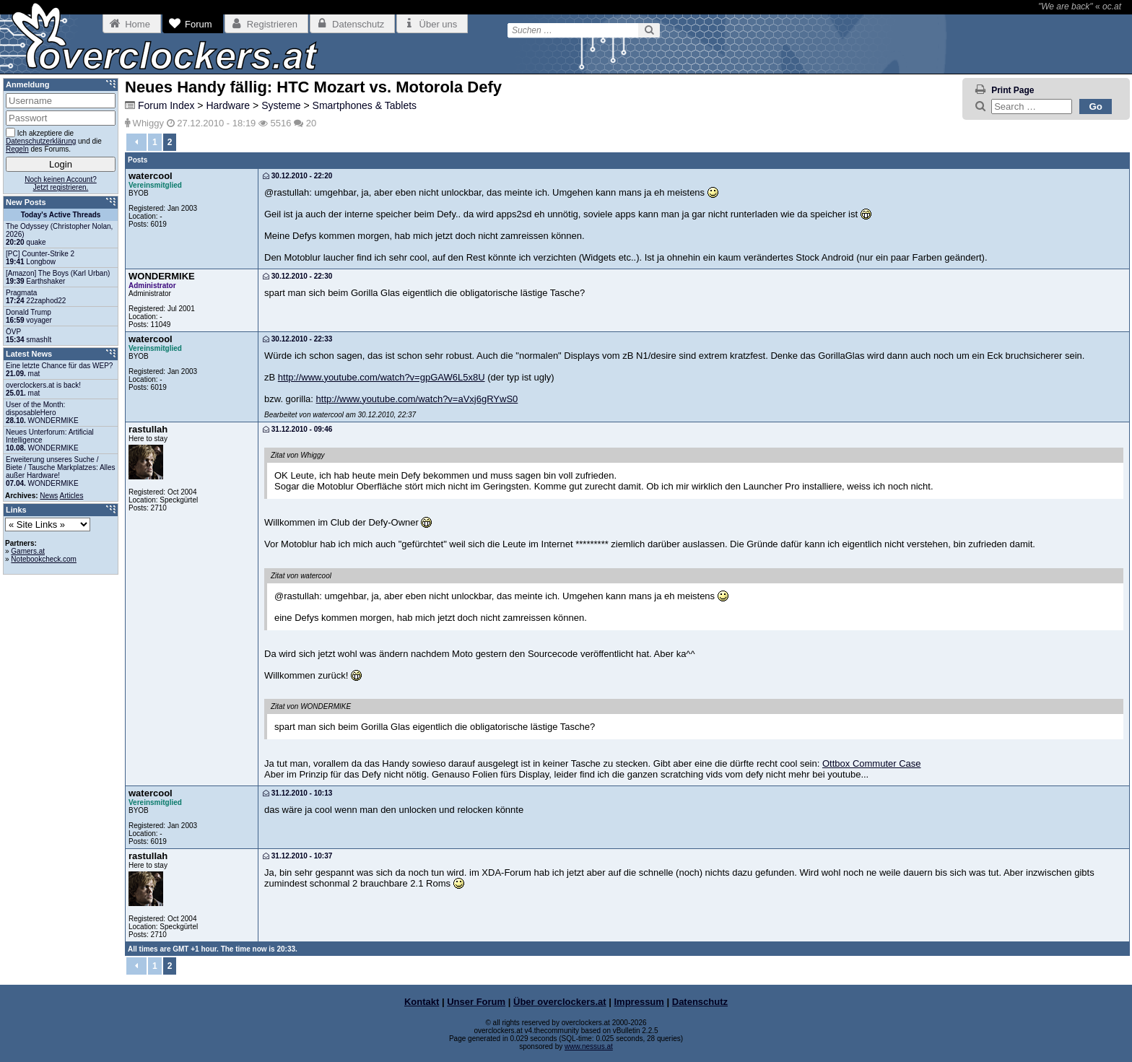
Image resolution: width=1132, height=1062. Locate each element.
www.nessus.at (589, 1046)
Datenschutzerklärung (41, 141)
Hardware (228, 105)
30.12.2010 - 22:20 (297, 176)
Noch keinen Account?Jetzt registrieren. (61, 183)
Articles (72, 496)
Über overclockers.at (559, 1001)
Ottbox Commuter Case (871, 763)
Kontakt (421, 1001)
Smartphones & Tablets (365, 105)
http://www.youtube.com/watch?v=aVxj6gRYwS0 (417, 398)
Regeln (17, 149)
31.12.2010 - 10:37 (297, 856)
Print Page (1012, 90)
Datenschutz (700, 1001)
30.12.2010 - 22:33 (297, 339)
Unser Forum (476, 1001)
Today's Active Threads (61, 215)
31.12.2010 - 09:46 (297, 429)
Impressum (639, 1001)
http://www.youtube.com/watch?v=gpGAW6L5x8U (381, 377)
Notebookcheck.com (44, 559)
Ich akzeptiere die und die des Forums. (54, 140)
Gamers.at (28, 551)
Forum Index (166, 105)
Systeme (280, 105)
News (49, 496)
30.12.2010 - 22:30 (297, 276)
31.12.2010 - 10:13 (297, 793)
